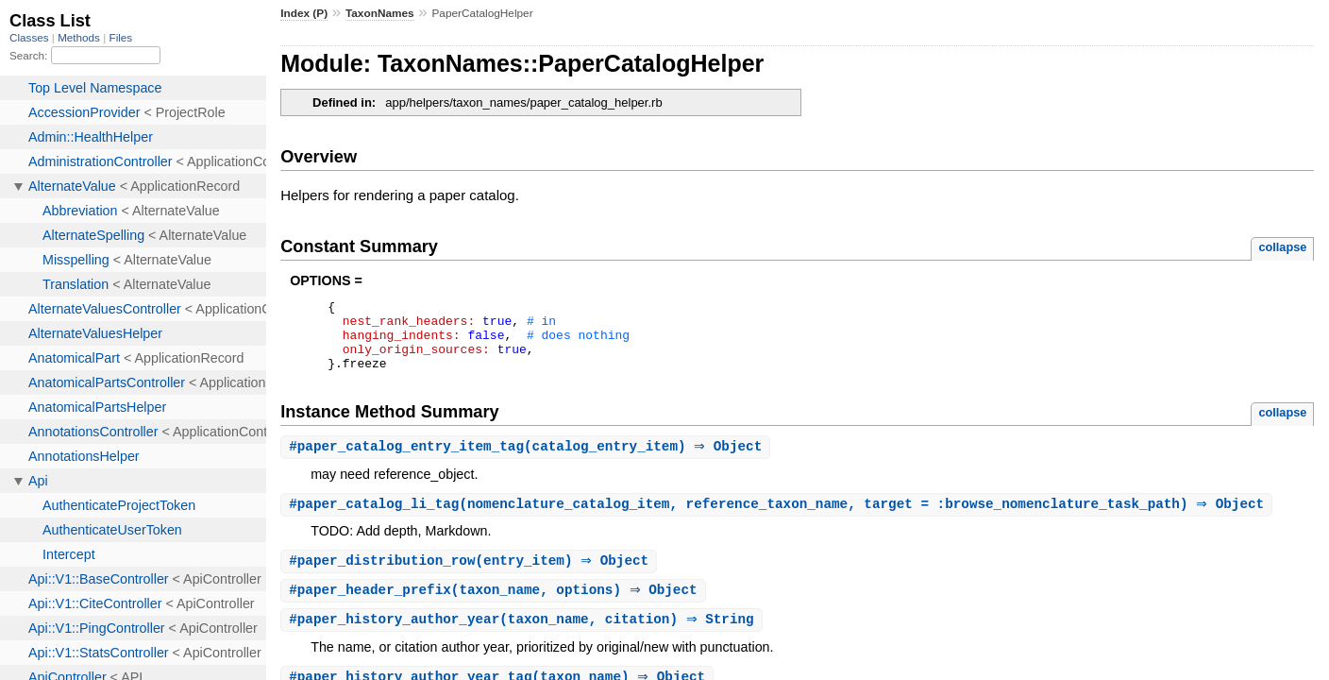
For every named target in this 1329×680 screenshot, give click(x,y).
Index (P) (304, 13)
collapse (1282, 247)
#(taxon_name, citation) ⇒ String (524, 638)
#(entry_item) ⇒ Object (471, 577)
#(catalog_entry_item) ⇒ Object (527, 461)
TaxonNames (379, 13)
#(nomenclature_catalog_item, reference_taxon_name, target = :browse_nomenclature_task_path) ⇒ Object (779, 520)
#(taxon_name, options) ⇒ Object (495, 608)
